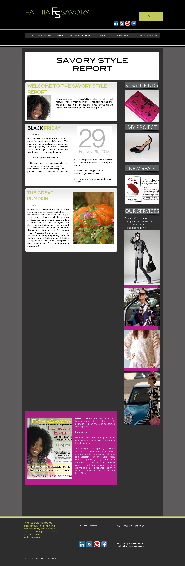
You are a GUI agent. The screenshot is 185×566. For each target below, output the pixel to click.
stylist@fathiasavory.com (130, 546)
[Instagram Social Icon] (122, 23)
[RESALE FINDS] (141, 85)
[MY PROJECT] (142, 127)
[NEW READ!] (142, 168)
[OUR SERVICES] (142, 211)
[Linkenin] (116, 23)
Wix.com (58, 558)
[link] (151, 16)
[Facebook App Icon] (133, 23)
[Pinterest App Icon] (127, 23)
